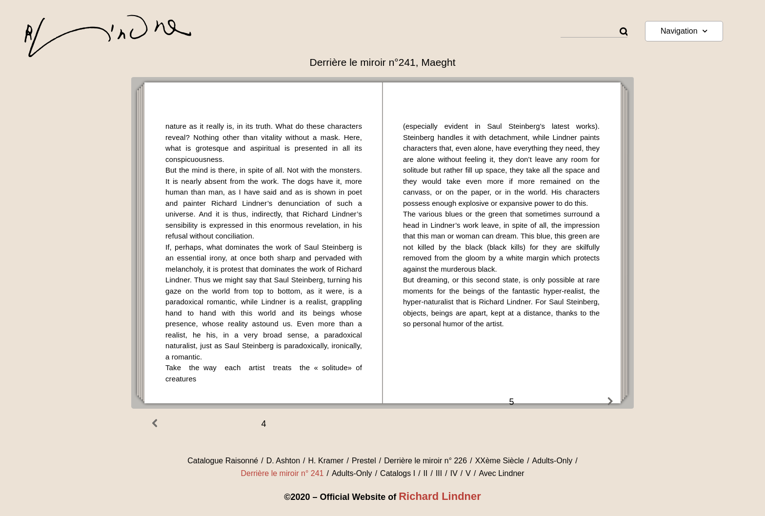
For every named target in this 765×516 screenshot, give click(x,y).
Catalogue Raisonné (222, 460)
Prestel (364, 460)
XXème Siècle (499, 460)
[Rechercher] (623, 32)
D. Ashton (283, 460)
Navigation (684, 31)
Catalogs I (397, 473)
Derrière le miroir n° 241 (282, 473)
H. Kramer (326, 460)
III (439, 473)
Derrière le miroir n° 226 (425, 460)
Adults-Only (552, 460)
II (425, 473)
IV (454, 473)
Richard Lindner (440, 496)
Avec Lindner (501, 473)
